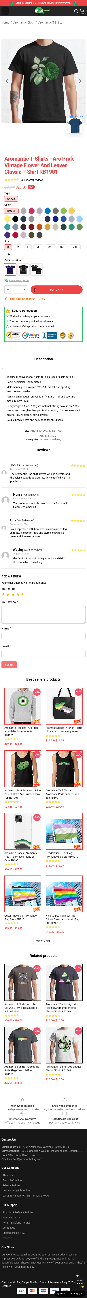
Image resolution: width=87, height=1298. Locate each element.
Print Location (12, 260)
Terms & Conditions (13, 1180)
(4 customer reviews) (32, 179)
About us (8, 1175)
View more (43, 941)
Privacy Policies (11, 1185)
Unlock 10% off (80, 1282)
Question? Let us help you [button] (70, 1293)
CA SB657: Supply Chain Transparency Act (26, 1195)
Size (6, 241)
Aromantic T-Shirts (50, 22)
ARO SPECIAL (47, 435)
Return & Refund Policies (16, 1222)
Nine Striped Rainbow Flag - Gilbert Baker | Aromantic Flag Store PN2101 (62, 919)
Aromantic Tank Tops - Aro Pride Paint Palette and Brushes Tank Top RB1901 (22, 794)
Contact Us (9, 1227)
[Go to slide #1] (24, 143)
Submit (9, 664)
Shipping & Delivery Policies (18, 1212)
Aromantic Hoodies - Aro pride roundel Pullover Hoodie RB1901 (21, 731)
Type (7, 193)
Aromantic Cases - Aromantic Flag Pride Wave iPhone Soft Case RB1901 (20, 857)
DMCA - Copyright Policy (16, 1190)
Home (5, 22)
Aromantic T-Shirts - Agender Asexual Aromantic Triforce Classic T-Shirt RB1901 (62, 1008)
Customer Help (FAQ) (15, 1232)
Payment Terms (11, 1217)
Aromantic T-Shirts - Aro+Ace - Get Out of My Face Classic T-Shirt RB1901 (21, 1008)
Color (7, 204)
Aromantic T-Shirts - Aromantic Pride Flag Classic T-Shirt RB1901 (21, 1070)
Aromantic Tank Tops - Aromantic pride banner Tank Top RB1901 (62, 794)
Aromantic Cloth (23, 22)
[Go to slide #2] (43, 143)
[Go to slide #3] (62, 143)
